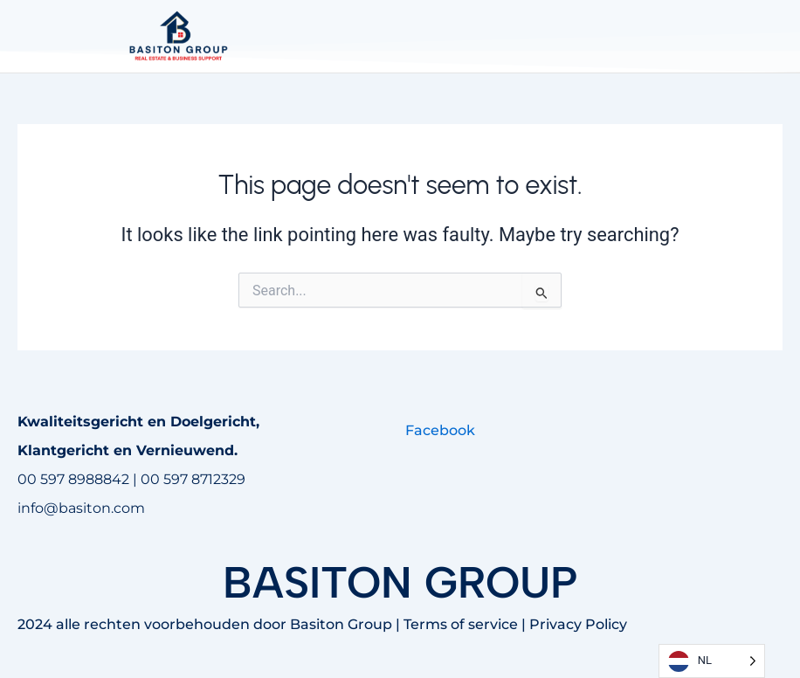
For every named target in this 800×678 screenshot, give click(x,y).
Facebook (440, 430)
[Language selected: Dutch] (712, 661)
